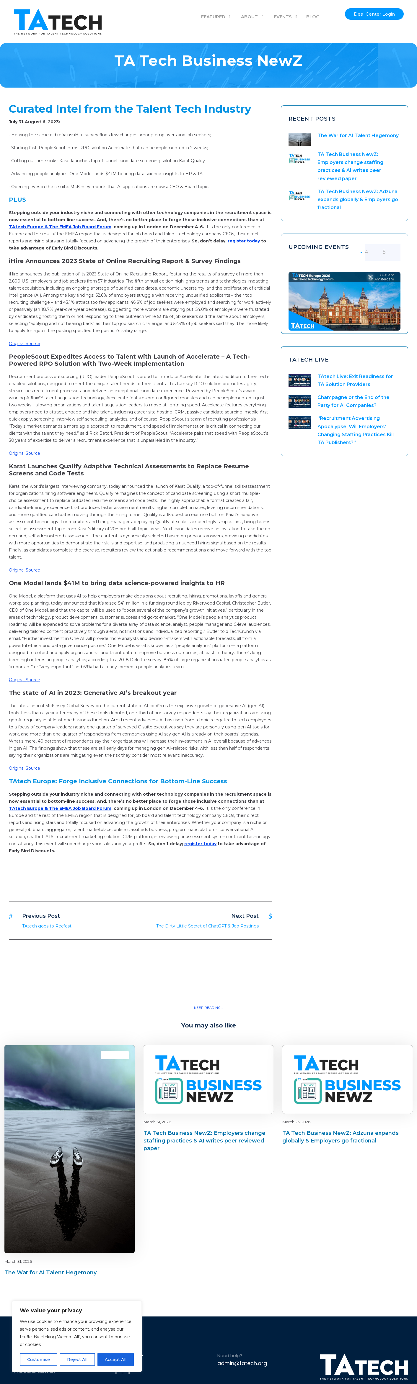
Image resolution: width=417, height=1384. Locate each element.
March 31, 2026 (18, 1261)
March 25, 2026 (296, 1121)
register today (244, 241)
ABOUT (249, 16)
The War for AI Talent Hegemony (358, 135)
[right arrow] (391, 252)
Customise (38, 1359)
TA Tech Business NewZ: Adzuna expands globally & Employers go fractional (357, 199)
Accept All (115, 1359)
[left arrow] (374, 252)
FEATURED (213, 16)
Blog (109, 1055)
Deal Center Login (374, 14)
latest (119, 1055)
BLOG (313, 16)
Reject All (77, 1359)
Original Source (24, 343)
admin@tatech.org (242, 1363)
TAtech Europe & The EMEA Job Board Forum (60, 226)
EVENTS (283, 16)
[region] (77, 1336)
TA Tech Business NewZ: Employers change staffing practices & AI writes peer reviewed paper (204, 1141)
